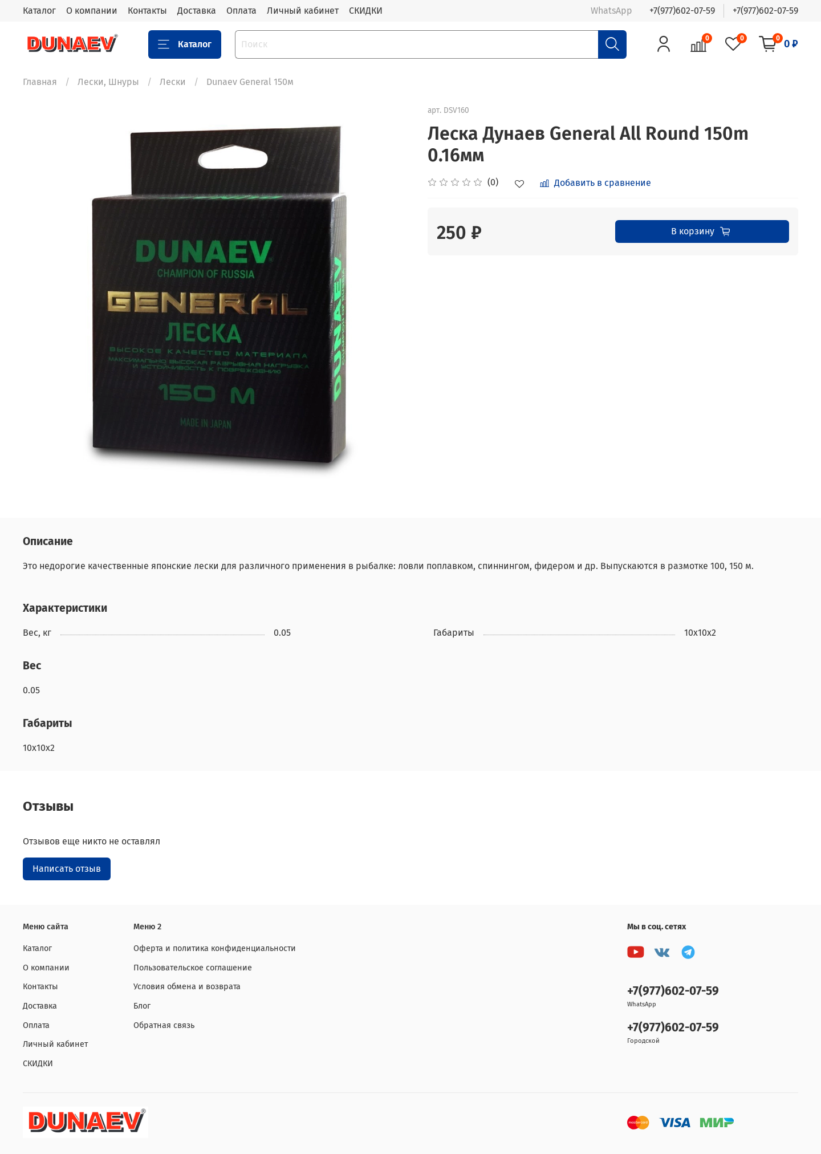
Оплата (241, 10)
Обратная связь (163, 1025)
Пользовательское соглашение (192, 968)
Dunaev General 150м (250, 81)
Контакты (147, 10)
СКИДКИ (366, 10)
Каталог (39, 10)
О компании (91, 10)
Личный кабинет (303, 10)
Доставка (196, 10)
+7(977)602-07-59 (682, 10)
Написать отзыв (66, 868)
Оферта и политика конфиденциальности (214, 948)
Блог (142, 1006)
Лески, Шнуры (108, 81)
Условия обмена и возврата (187, 987)
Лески (173, 81)
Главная (40, 81)
